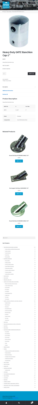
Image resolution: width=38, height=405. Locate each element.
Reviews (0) (5, 94)
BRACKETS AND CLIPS (7, 279)
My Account (6, 403)
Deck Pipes (7, 254)
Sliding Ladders (8, 262)
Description (5, 86)
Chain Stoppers (8, 253)
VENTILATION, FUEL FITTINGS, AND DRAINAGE (11, 385)
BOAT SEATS (6, 277)
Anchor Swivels (8, 251)
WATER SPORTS (6, 387)
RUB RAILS (5, 379)
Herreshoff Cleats (8, 308)
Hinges (6, 345)
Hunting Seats (7, 370)
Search (19, 403)
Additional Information (8, 90)
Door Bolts (7, 331)
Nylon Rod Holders (8, 354)
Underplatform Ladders (9, 274)
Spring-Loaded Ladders (9, 264)
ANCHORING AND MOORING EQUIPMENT (11, 247)
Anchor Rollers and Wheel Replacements (12, 249)
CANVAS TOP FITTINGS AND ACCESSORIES (11, 281)
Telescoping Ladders (9, 268)
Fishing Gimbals (8, 352)
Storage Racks (7, 360)
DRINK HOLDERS (7, 347)
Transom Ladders (8, 272)
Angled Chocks (7, 302)
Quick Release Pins (8, 293)
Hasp (6, 343)
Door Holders (7, 335)
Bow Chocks (7, 304)
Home (5, 11)
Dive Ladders (7, 260)
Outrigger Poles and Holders (10, 356)
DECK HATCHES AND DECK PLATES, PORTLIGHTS (12, 324)
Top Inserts (7, 299)
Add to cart (31, 73)
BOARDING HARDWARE (8, 258)
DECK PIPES (6, 327)
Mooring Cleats (7, 312)
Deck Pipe (5, 325)
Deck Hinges (7, 287)
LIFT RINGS (6, 372)
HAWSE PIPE (6, 366)
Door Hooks (7, 337)
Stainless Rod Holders (9, 358)
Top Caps (6, 297)
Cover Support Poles (9, 285)
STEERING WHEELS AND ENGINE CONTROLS (11, 383)
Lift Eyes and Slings (8, 310)
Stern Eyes (7, 320)
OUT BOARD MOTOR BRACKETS (9, 374)
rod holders (6, 377)
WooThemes (15, 397)
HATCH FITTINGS (6, 364)
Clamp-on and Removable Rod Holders (12, 350)
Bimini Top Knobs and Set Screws (11, 283)
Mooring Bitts (7, 256)
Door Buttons (7, 333)
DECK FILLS (6, 322)
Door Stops (7, 341)
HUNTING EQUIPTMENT (8, 368)
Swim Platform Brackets (9, 266)
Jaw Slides (7, 291)
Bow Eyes (7, 306)
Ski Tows (6, 318)
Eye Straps (7, 289)
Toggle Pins (7, 295)
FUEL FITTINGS (6, 362)
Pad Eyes (6, 314)
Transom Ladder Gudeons (9, 270)
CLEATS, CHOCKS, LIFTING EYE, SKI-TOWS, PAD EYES (13, 301)
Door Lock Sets (8, 339)
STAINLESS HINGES (7, 381)
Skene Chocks (7, 316)
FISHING (5, 349)
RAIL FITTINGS (9, 11)
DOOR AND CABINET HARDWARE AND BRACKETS (12, 329)
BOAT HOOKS (6, 276)
